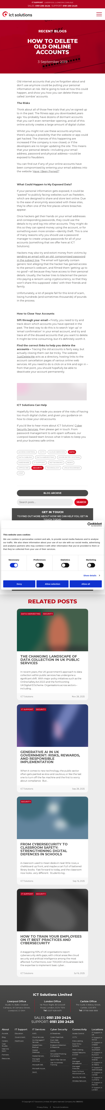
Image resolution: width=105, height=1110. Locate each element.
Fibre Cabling (77, 1050)
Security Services (79, 1077)
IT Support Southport (96, 1049)
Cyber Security (58, 1029)
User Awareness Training (56, 1064)
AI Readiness (55, 1033)
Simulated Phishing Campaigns (58, 1055)
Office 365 (23, 468)
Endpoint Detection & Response (58, 1046)
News (70, 463)
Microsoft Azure (38, 1068)
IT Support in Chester (97, 1044)
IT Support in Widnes (97, 1059)
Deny (19, 584)
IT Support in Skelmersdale (97, 1069)
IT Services (38, 1029)
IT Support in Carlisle (97, 1074)
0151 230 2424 (58, 1018)
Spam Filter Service (58, 1060)
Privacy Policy (42, 1107)
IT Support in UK (97, 1034)
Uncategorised (72, 468)
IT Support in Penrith (97, 1084)
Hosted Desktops (36, 1051)
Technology (52, 468)
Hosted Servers (38, 1056)
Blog (4, 1037)
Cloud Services (57, 452)
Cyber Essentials (56, 1037)
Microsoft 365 (37, 1065)
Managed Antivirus (36, 1060)
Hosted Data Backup (37, 1046)
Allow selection (52, 584)
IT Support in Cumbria (97, 1079)
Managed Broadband (76, 1062)
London (60, 2)
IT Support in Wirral (97, 1039)
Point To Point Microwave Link (78, 1072)
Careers (5, 1041)
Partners (5, 1055)
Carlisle (69, 2)
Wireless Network (79, 1081)
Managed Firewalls (76, 1067)
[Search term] (45, 502)
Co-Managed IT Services (38, 1041)
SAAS (34, 1072)
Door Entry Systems (69, 457)
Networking (56, 463)
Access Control (26, 452)
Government (20, 1037)
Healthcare (19, 1041)
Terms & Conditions (60, 1107)
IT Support (39, 463)
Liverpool (49, 2)
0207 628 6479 (54, 1010)
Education (19, 1033)
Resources (6, 1058)
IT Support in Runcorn (97, 1054)
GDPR (53, 1051)
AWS (34, 1033)
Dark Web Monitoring (54, 1041)
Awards (5, 1033)
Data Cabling (25, 457)
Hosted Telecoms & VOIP (78, 1054)
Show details (89, 575)
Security (37, 468)
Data (72, 452)
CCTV (42, 452)
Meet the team (5, 1050)
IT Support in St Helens (97, 1064)
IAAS (74, 1058)
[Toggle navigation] (99, 14)
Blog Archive (52, 493)
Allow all (85, 584)
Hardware (23, 463)
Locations (97, 1029)
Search (81, 502)
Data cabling (77, 1041)
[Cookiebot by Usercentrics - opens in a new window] (89, 524)
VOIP (20, 473)
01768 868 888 (90, 1010)
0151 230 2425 (62, 1022)
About (5, 1029)
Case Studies (5, 1045)
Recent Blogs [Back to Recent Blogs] (52, 31)
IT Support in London (97, 1089)
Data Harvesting (45, 457)
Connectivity (79, 1029)
